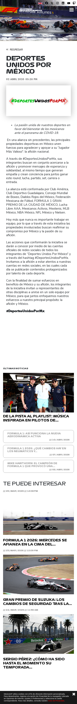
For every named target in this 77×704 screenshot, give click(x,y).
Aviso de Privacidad (56, 701)
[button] (11, 100)
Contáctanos (29, 3)
